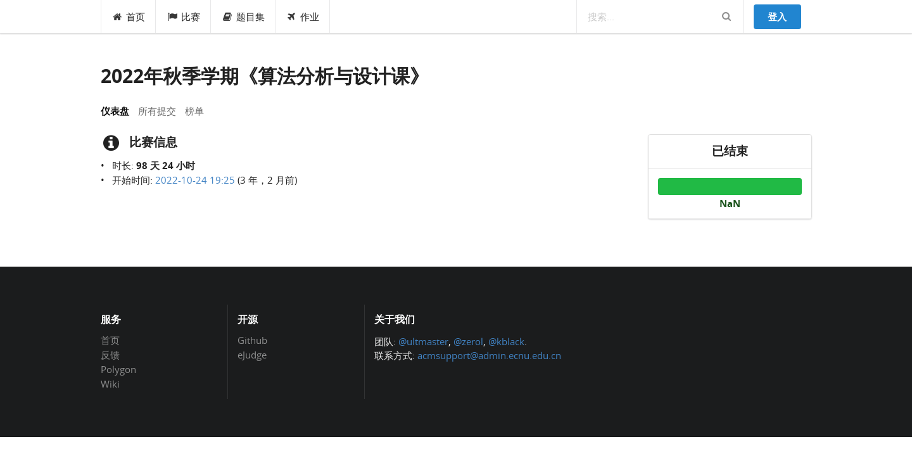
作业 (303, 16)
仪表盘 (115, 110)
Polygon (118, 369)
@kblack (506, 341)
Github (252, 340)
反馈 (110, 354)
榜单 (194, 110)
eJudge (252, 354)
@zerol (468, 341)
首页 (129, 16)
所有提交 (157, 110)
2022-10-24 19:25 (195, 180)
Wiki (110, 383)
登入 (777, 16)
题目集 (243, 16)
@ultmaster (423, 341)
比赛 (183, 16)
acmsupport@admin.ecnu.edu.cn (489, 355)
